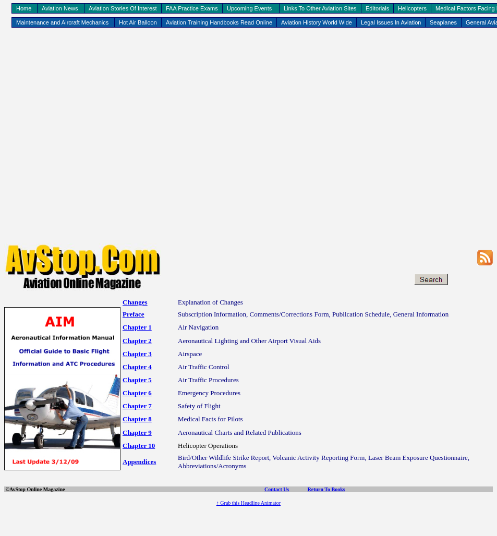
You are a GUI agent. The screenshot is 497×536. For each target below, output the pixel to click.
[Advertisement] (246, 137)
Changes (135, 302)
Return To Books (326, 489)
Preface (133, 314)
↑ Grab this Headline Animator (248, 503)
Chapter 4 (137, 367)
